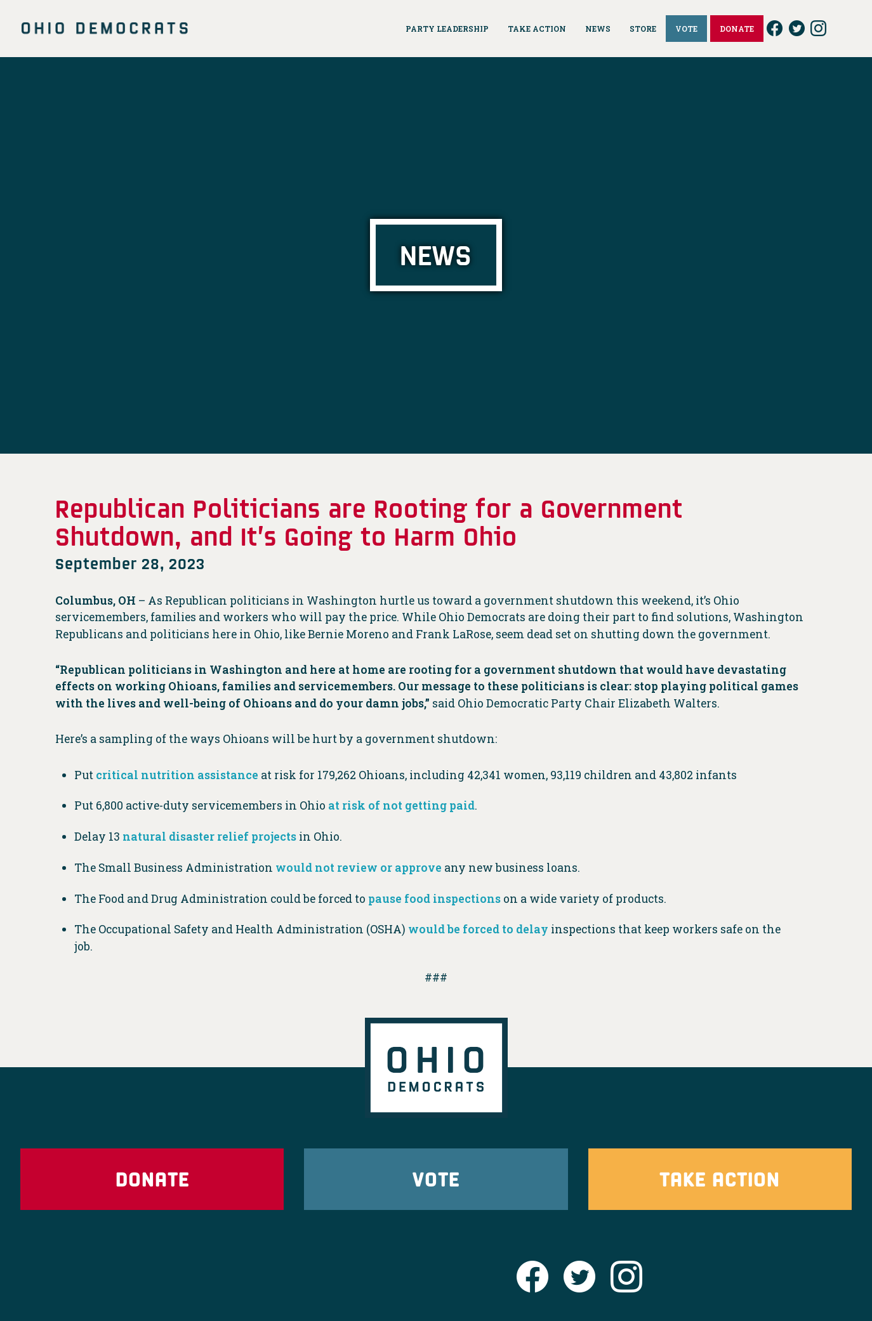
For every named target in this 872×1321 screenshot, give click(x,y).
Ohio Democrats (105, 28)
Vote (436, 1178)
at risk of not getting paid (401, 805)
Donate (152, 1178)
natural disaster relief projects (209, 836)
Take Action (719, 1178)
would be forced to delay (478, 929)
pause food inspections (434, 898)
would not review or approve (358, 867)
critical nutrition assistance (177, 775)
